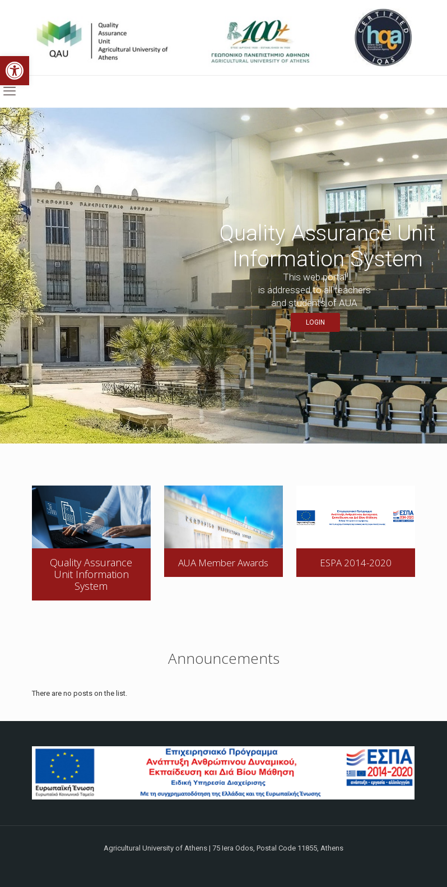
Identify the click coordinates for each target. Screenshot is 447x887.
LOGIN (315, 322)
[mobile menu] (9, 91)
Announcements (224, 658)
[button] (14, 70)
